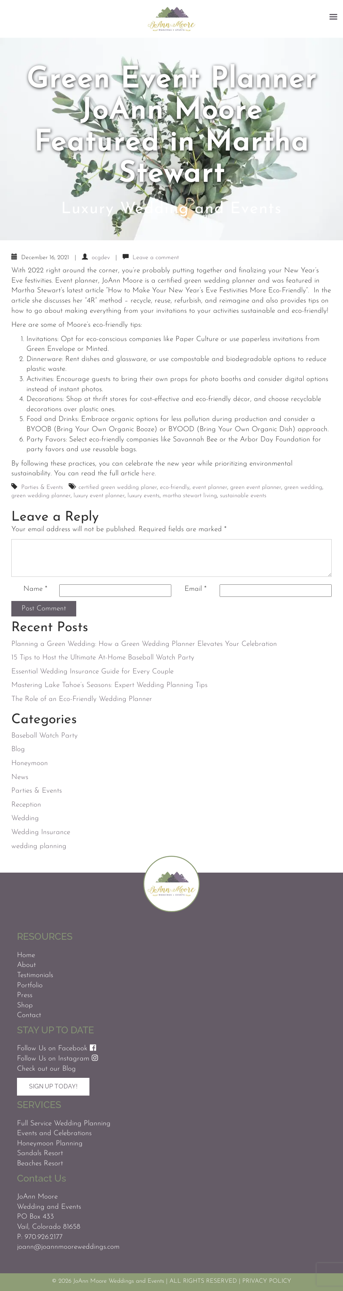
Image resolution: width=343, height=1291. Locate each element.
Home (26, 955)
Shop (25, 1005)
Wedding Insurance (40, 832)
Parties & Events (42, 487)
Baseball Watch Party (44, 735)
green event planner (255, 487)
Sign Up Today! (53, 1086)
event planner (209, 487)
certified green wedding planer (117, 487)
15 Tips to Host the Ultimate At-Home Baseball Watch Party (102, 657)
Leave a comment (155, 258)
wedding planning (38, 846)
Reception (26, 804)
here (148, 473)
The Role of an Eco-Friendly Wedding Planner (81, 699)
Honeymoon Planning (50, 1143)
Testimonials (35, 975)
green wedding (303, 487)
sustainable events (243, 496)
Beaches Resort (40, 1163)
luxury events (144, 496)
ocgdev (101, 258)
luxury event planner (99, 496)
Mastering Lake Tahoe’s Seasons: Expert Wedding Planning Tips (109, 685)
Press (24, 995)
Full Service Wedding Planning (64, 1123)
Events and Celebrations (54, 1133)
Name (35, 589)
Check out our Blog (46, 1069)
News (19, 777)
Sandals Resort (40, 1153)
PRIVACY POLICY (266, 1281)
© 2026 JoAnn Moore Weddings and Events (108, 1281)
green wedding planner (41, 496)
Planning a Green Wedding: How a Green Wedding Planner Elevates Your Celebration (144, 644)
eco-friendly (174, 487)
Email (195, 589)
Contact (29, 1015)
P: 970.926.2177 (40, 1237)
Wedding (25, 818)
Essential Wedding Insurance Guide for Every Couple (92, 671)
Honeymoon (29, 763)
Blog (18, 749)
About (26, 965)
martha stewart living (190, 496)
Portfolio (30, 985)
